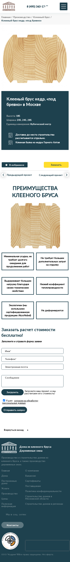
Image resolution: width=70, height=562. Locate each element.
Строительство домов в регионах (44, 503)
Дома (4, 475)
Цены (4, 498)
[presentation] (47, 545)
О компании (32, 470)
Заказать (56, 164)
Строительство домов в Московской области (38, 497)
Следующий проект (51, 175)
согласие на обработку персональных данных (20, 401)
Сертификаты (33, 480)
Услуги (5, 488)
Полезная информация (8, 505)
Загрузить (12, 392)
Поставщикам (33, 485)
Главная (5, 470)
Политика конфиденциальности (43, 491)
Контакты (12, 525)
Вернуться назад (14, 429)
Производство (9, 493)
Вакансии (30, 475)
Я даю (20, 401)
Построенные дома (9, 482)
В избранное (16, 164)
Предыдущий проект (19, 174)
